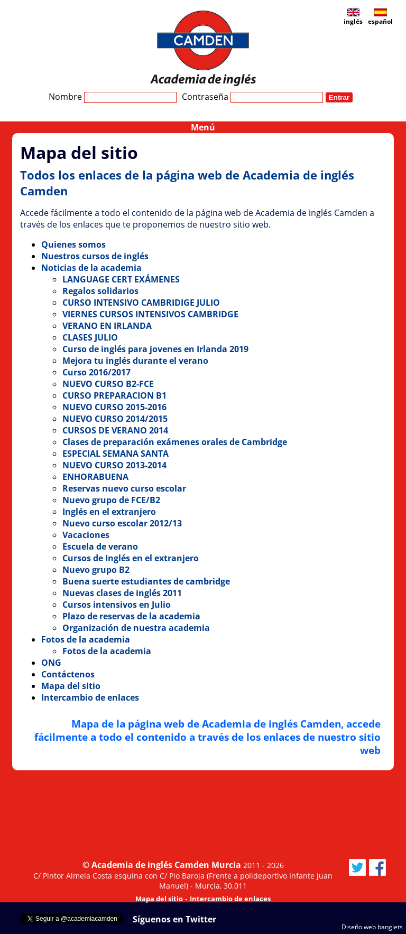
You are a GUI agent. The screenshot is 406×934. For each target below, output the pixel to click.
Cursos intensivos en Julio (116, 604)
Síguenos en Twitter (174, 919)
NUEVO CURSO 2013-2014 (114, 465)
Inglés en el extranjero (109, 511)
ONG (51, 662)
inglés (353, 17)
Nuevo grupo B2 (96, 570)
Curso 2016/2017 (96, 372)
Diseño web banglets (372, 926)
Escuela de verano (100, 546)
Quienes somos (73, 244)
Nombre (113, 97)
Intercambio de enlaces (90, 697)
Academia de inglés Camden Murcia (166, 865)
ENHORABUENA (95, 477)
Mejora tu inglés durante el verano (135, 360)
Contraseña (252, 97)
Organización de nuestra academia (136, 628)
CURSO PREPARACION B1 (114, 395)
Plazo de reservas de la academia (131, 616)
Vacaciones (85, 535)
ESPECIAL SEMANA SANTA (115, 453)
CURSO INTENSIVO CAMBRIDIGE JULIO (141, 302)
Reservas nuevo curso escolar (124, 488)
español (380, 17)
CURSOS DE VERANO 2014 (115, 430)
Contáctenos (68, 674)
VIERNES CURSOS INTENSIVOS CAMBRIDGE (150, 314)
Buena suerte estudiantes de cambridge (146, 581)
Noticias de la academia (91, 267)
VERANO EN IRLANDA (107, 326)
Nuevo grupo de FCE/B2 (111, 500)
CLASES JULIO (90, 337)
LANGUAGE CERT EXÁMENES (121, 279)
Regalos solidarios (100, 291)
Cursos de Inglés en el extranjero (130, 558)
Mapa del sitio (70, 686)
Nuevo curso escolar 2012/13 (122, 523)
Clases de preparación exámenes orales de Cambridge (174, 442)
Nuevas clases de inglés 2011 (122, 593)
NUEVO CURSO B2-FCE (108, 384)
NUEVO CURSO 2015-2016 (114, 407)
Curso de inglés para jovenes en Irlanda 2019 (155, 349)
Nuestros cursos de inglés (95, 256)
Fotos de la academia (85, 639)
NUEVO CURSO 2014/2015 (115, 418)
